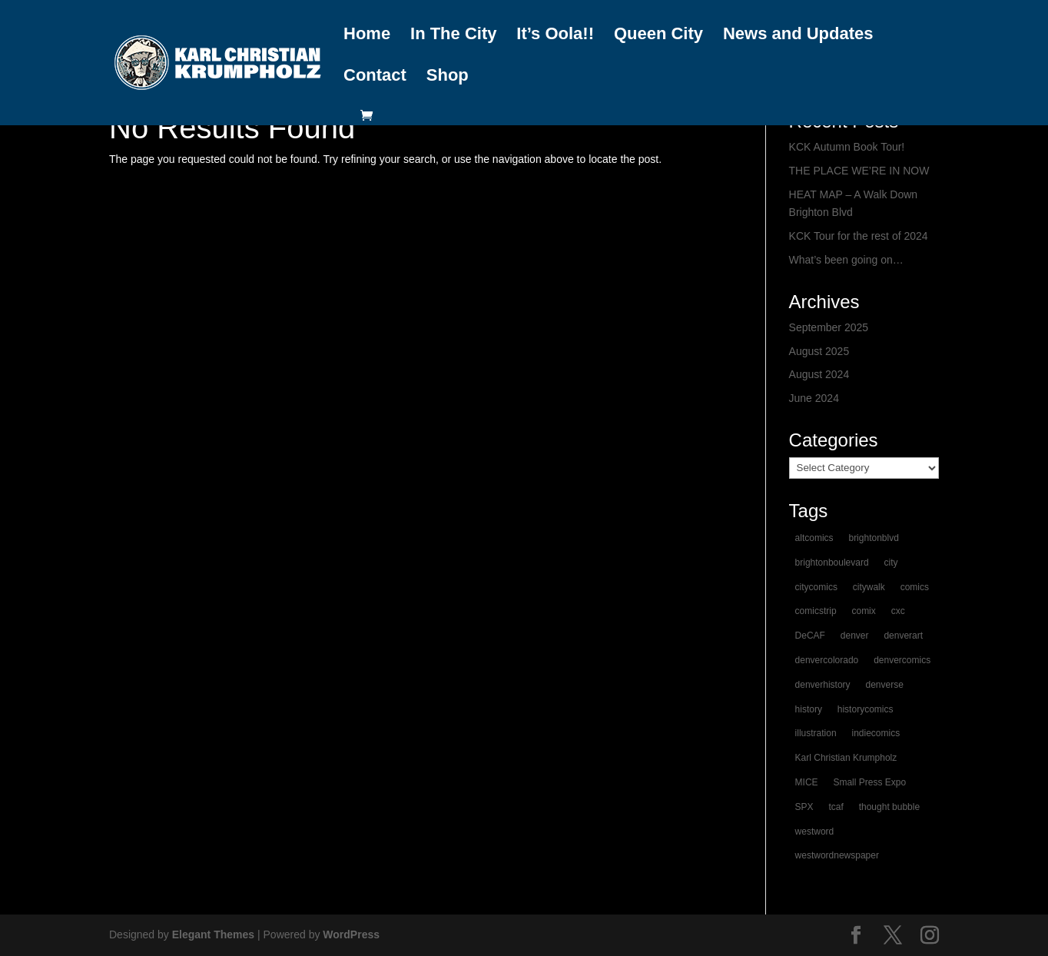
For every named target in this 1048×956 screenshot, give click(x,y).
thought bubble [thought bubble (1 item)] (889, 807)
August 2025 (819, 351)
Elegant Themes (213, 934)
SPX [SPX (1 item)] (804, 807)
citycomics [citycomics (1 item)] (816, 587)
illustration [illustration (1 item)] (816, 733)
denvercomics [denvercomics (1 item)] (902, 660)
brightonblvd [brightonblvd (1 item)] (873, 538)
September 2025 (829, 327)
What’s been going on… (846, 260)
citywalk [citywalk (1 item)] (869, 587)
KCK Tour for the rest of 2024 (858, 236)
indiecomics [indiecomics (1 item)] (875, 733)
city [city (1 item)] (891, 562)
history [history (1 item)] (808, 709)
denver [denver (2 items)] (855, 635)
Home (366, 34)
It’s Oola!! (555, 34)
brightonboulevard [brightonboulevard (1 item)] (832, 562)
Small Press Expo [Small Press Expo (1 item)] (869, 782)
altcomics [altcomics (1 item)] (814, 538)
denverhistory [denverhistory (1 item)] (823, 684)
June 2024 (814, 398)
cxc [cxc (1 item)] (898, 611)
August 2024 (819, 374)
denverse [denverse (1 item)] (884, 684)
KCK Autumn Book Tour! (847, 147)
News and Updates (798, 34)
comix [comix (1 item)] (863, 611)
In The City (453, 34)
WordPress (351, 934)
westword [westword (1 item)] (814, 831)
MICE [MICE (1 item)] (806, 782)
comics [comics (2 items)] (914, 587)
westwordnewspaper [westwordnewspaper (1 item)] (837, 855)
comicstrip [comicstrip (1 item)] (816, 611)
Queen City (658, 34)
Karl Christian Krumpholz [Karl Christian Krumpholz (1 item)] (846, 757)
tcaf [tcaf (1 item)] (835, 807)
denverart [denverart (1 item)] (903, 635)
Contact (374, 76)
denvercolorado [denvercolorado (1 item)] (827, 660)
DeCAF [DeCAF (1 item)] (810, 635)
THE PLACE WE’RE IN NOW (859, 170)
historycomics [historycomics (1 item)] (865, 709)
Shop (447, 76)
